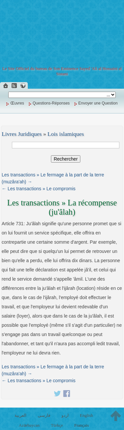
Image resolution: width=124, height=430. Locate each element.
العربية (20, 415)
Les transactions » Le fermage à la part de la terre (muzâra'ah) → (53, 178)
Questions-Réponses (51, 103)
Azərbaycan (29, 425)
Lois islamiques (66, 134)
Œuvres (17, 103)
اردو (65, 415)
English (86, 415)
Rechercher (65, 159)
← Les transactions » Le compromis (38, 188)
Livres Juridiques (22, 134)
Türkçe (57, 425)
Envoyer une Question (98, 103)
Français (81, 425)
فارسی (44, 415)
